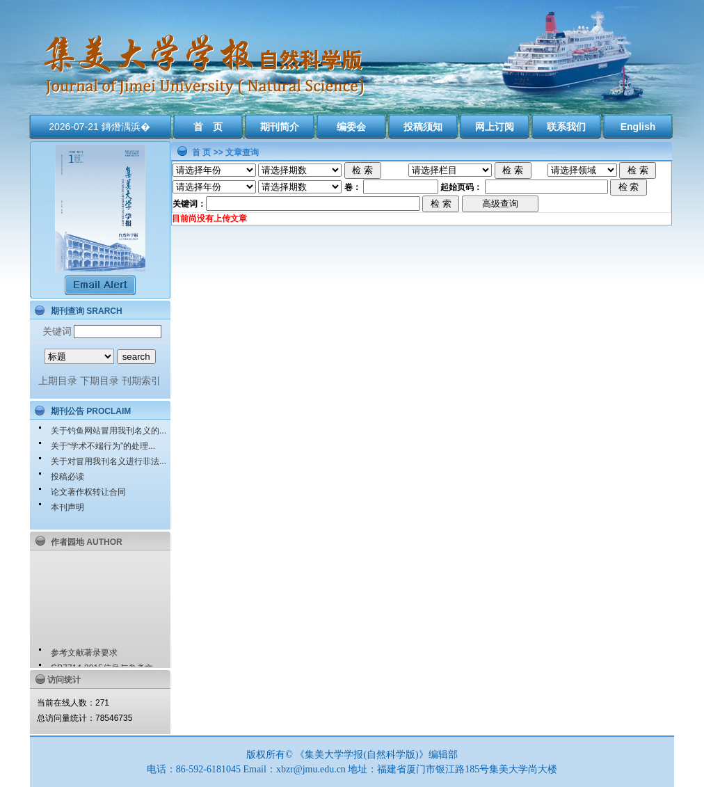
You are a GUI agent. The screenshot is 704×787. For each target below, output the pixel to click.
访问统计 (64, 680)
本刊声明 (67, 507)
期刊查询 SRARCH (86, 311)
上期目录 (57, 381)
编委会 (351, 126)
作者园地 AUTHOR (86, 542)
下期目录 (99, 381)
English (638, 126)
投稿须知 (422, 126)
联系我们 (566, 126)
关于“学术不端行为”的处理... (103, 446)
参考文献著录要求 (84, 655)
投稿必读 (67, 477)
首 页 (208, 126)
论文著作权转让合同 (88, 492)
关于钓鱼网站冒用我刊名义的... (108, 431)
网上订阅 (494, 126)
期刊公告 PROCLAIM (91, 411)
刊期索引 (141, 381)
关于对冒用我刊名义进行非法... (108, 461)
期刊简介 (279, 126)
